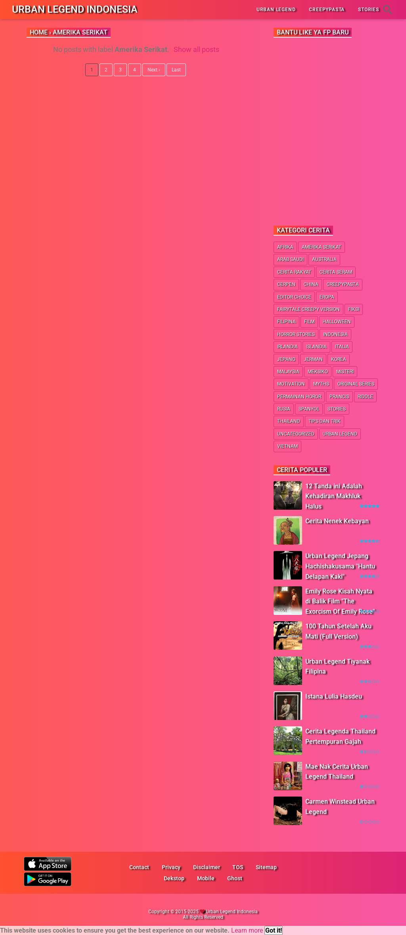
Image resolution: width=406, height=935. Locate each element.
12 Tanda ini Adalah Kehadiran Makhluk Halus (333, 496)
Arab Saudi (290, 259)
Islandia (316, 346)
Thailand (288, 421)
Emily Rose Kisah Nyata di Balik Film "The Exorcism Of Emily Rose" (340, 601)
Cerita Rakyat (294, 272)
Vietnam (287, 446)
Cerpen (286, 284)
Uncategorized (295, 434)
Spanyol (309, 409)
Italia (342, 346)
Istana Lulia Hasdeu (333, 696)
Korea (338, 359)
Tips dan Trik (324, 421)
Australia (324, 259)
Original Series (355, 384)
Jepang (286, 359)
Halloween (337, 321)
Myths (321, 384)
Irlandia (287, 346)
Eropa (327, 297)
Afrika (285, 247)
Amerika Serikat (321, 247)
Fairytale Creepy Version (308, 309)
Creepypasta (343, 284)
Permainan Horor (299, 396)
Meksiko (318, 371)
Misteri (345, 371)
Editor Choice (294, 297)
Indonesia (335, 334)
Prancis (339, 396)
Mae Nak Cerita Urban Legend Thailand (336, 772)
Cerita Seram (336, 272)
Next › (153, 70)
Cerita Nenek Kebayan (337, 521)
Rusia (283, 409)
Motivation (291, 384)
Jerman (313, 359)
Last (176, 70)
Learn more (247, 930)
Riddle (365, 396)
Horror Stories (296, 334)
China (311, 284)
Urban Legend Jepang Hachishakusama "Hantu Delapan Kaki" (340, 566)
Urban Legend (340, 434)
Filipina (286, 321)
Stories (336, 409)
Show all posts (196, 50)
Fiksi (353, 309)
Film (309, 321)
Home (39, 32)
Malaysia (288, 371)
